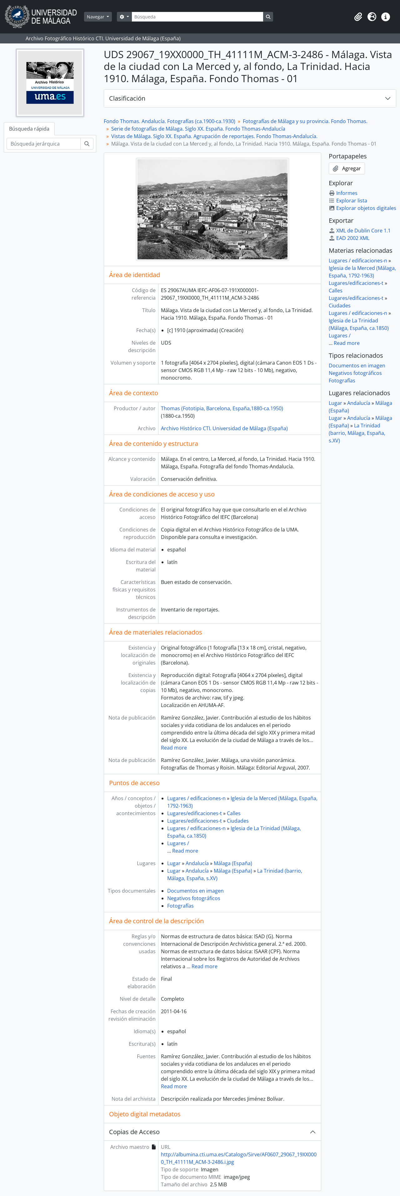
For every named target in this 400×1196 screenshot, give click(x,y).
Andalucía (197, 863)
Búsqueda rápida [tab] (29, 128)
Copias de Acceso (134, 1132)
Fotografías (180, 905)
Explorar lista (348, 200)
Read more (174, 747)
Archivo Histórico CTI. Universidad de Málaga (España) (224, 428)
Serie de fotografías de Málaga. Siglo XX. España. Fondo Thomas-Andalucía (198, 128)
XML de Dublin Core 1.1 (360, 230)
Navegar (96, 17)
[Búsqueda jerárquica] (44, 144)
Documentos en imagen (195, 890)
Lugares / (178, 843)
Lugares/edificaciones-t (194, 813)
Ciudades (238, 820)
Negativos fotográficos (193, 898)
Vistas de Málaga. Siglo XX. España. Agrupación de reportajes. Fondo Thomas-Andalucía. (214, 136)
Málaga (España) (233, 863)
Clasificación (127, 98)
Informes (343, 193)
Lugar (174, 863)
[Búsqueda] (197, 17)
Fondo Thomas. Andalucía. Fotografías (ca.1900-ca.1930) (169, 121)
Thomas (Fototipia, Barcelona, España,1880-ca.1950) (222, 408)
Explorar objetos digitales (362, 208)
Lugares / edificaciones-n (196, 798)
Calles (234, 813)
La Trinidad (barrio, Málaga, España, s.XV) (357, 433)
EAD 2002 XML (349, 238)
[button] (358, 17)
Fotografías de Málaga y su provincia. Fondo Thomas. (305, 121)
